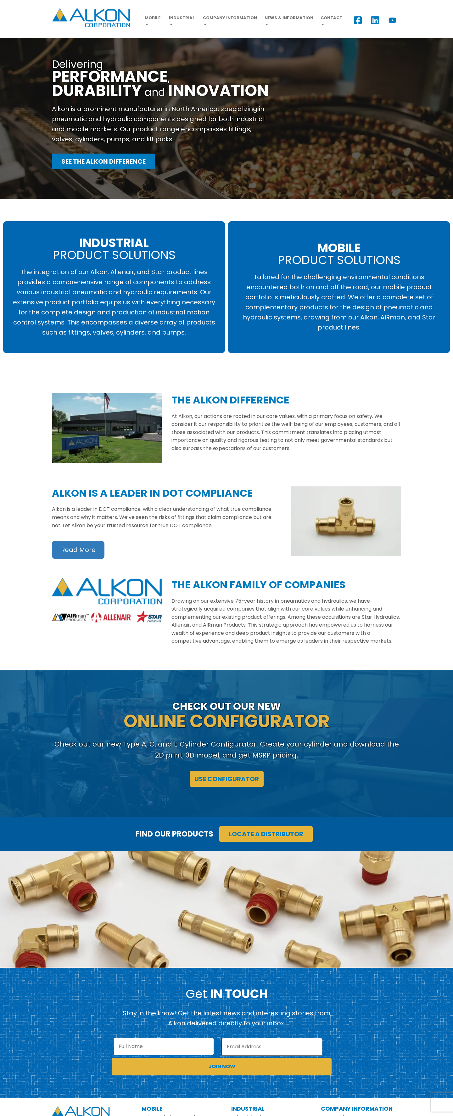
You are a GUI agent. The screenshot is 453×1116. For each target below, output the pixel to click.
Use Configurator (226, 779)
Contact (331, 18)
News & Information (289, 18)
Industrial (182, 18)
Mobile (152, 18)
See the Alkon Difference (103, 161)
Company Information (230, 18)
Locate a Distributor (266, 834)
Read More (78, 549)
